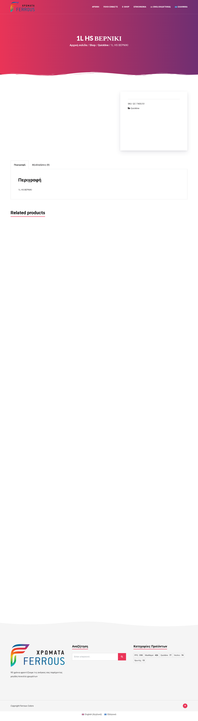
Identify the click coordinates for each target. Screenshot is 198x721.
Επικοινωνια (140, 7)
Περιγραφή (19, 165)
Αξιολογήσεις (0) (40, 165)
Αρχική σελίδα (78, 45)
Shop (93, 45)
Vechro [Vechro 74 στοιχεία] (178, 655)
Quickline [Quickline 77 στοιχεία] (166, 655)
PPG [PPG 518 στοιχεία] (138, 655)
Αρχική (95, 7)
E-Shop (125, 7)
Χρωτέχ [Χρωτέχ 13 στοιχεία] (139, 660)
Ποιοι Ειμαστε (110, 7)
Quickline (103, 45)
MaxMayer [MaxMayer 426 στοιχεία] (151, 655)
